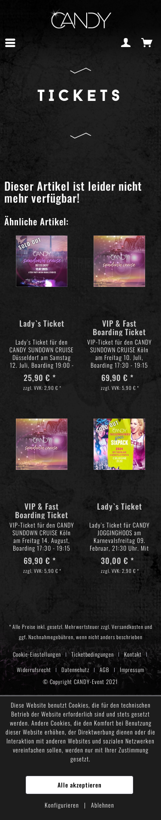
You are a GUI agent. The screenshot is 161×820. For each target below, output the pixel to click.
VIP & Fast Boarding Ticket (119, 327)
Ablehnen (102, 804)
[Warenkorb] (147, 42)
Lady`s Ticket (41, 324)
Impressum (132, 669)
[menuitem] (12, 42)
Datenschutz (75, 669)
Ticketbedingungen (92, 654)
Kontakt (133, 654)
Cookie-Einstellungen (37, 654)
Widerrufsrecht (34, 669)
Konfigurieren (63, 804)
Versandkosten (127, 626)
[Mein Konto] (126, 42)
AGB (104, 669)
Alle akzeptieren (80, 784)
